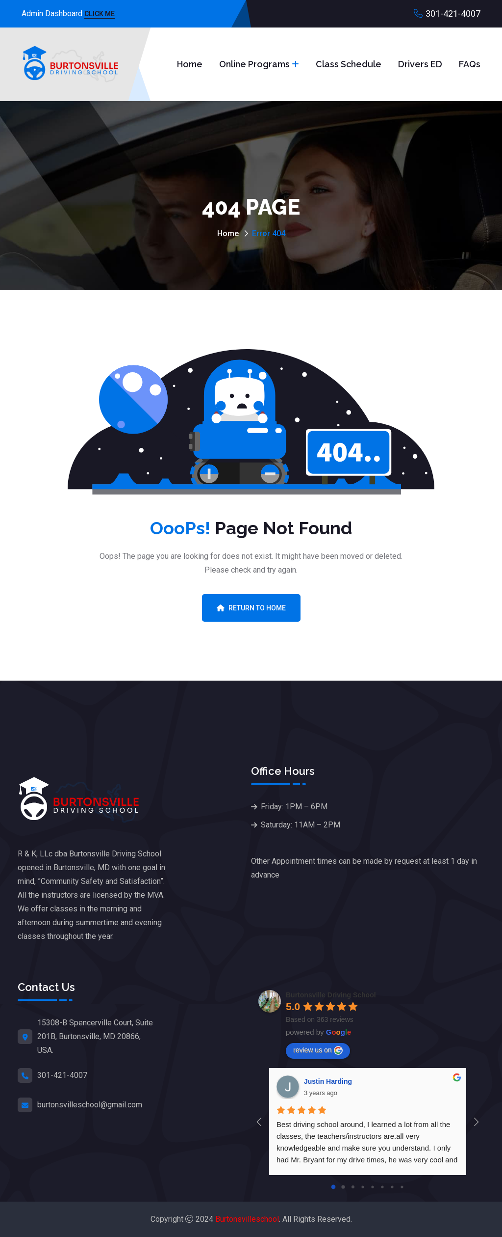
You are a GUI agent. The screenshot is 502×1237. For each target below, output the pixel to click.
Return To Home (251, 608)
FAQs (469, 64)
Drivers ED (420, 64)
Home (189, 64)
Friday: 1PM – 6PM (294, 806)
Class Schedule (348, 64)
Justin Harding (328, 1081)
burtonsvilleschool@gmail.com (89, 1104)
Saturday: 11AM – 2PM (300, 824)
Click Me (99, 14)
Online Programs (254, 64)
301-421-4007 (453, 13)
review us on (318, 1050)
